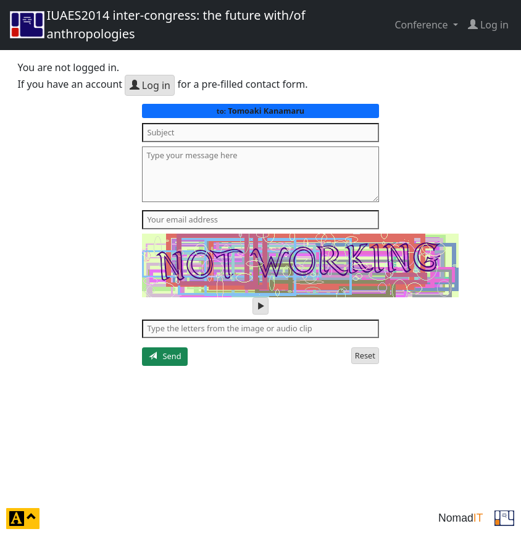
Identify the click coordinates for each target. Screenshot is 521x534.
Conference (422, 25)
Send (165, 356)
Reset (365, 355)
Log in (150, 85)
